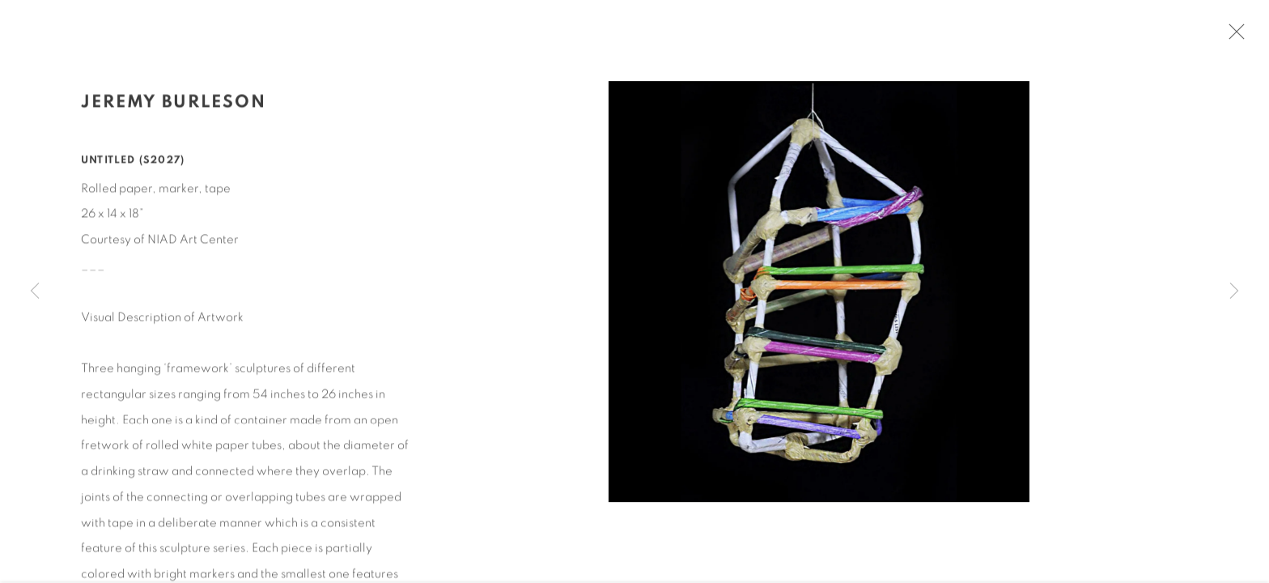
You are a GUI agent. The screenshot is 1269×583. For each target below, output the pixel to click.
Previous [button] (35, 291)
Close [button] (1236, 36)
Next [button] (1234, 291)
